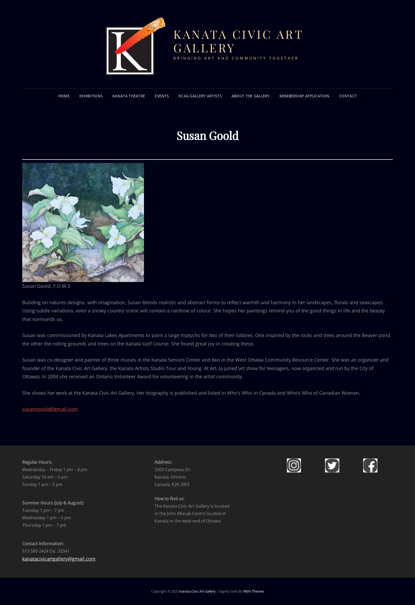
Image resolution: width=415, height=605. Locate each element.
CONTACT (348, 95)
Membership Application (304, 95)
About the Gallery (251, 95)
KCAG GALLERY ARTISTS (200, 95)
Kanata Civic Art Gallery (238, 40)
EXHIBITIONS (91, 95)
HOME (64, 95)
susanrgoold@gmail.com (50, 409)
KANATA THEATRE (128, 95)
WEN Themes (253, 591)
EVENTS (162, 95)
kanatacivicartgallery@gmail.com (59, 559)
